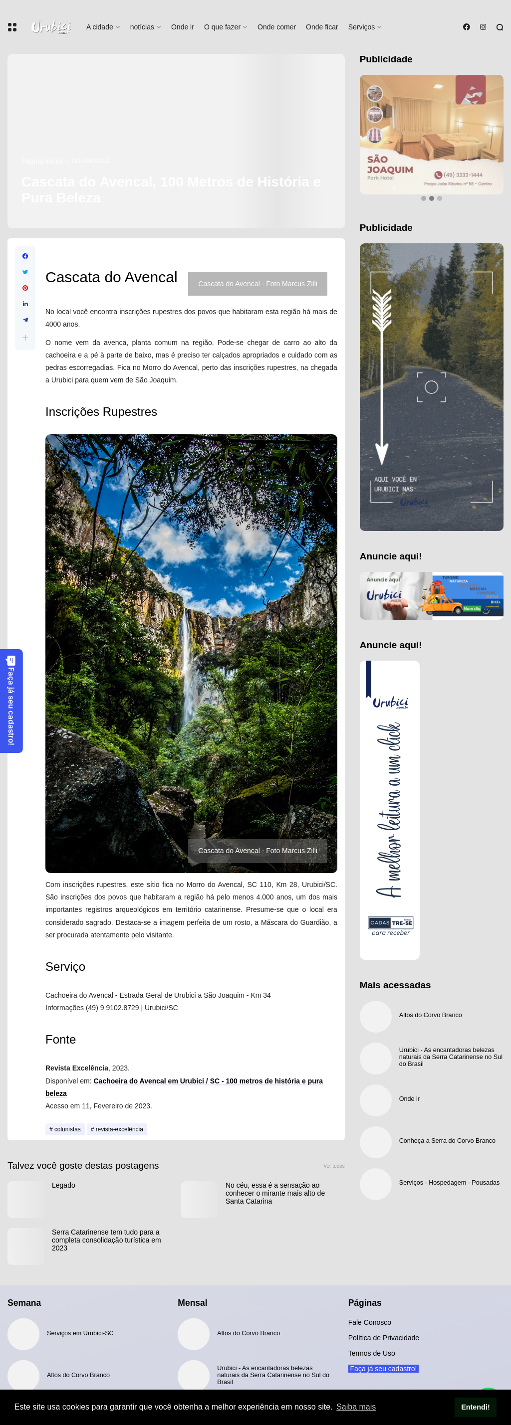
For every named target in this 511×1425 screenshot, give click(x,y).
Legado (63, 1185)
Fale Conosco (369, 1322)
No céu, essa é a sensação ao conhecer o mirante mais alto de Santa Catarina (275, 1193)
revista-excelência (119, 1129)
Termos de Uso (371, 1353)
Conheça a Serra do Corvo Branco (447, 1140)
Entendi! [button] (475, 1407)
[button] (25, 338)
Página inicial (42, 161)
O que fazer (222, 27)
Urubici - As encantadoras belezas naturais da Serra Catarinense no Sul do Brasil (451, 1057)
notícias (142, 27)
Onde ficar (322, 27)
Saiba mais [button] (356, 1407)
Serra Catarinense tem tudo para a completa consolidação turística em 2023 (106, 1240)
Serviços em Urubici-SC (80, 1333)
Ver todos (334, 1166)
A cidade (99, 27)
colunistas (90, 161)
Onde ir (182, 27)
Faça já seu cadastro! (10, 700)
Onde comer (276, 27)
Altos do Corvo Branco (430, 1015)
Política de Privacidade (383, 1338)
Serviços (361, 27)
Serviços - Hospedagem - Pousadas (449, 1182)
